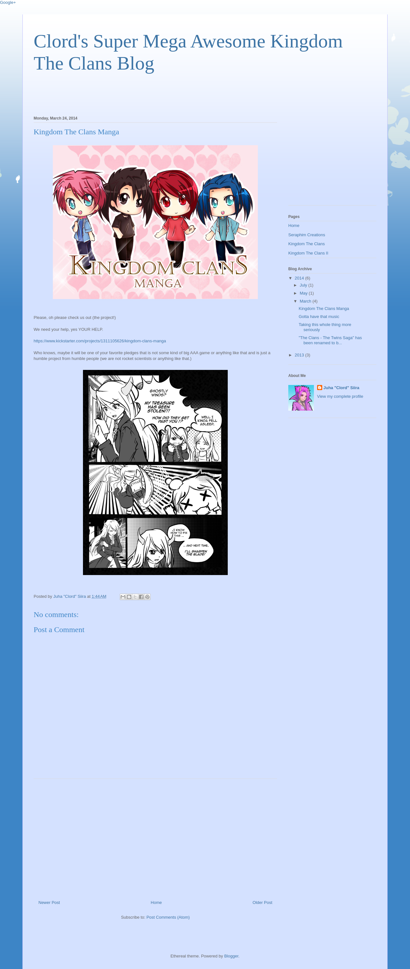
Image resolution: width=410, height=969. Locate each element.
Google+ (8, 2)
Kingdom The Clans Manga (324, 308)
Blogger (231, 956)
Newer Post (49, 902)
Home (156, 902)
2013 (300, 355)
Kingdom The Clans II (308, 253)
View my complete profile (340, 396)
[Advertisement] (150, 93)
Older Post (262, 902)
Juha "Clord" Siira (341, 387)
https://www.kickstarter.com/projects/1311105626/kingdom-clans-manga (100, 340)
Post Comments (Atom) (168, 917)
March (306, 301)
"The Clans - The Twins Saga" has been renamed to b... (330, 340)
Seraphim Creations (306, 234)
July (304, 285)
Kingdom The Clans (306, 243)
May (304, 293)
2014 (300, 278)
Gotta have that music (319, 316)
